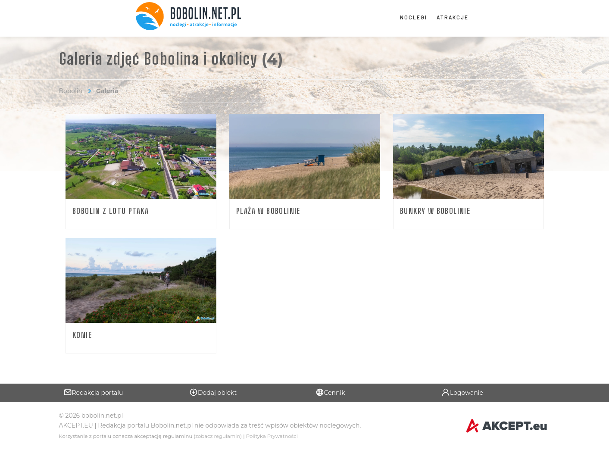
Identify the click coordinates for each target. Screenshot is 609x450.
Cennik (330, 392)
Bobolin (71, 91)
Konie (82, 335)
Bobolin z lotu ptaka (110, 211)
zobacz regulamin (217, 436)
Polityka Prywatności (272, 436)
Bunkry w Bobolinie (435, 211)
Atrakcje (452, 17)
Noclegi (413, 17)
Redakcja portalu (93, 392)
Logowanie (462, 392)
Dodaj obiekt (213, 392)
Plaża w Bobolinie (268, 211)
